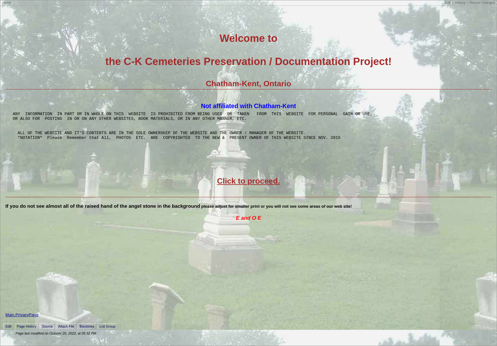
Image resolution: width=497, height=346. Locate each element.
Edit (448, 2)
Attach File (66, 332)
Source (47, 332)
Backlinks (87, 332)
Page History (26, 332)
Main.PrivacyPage (21, 320)
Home (7, 2)
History (460, 2)
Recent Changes (482, 2)
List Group (107, 332)
